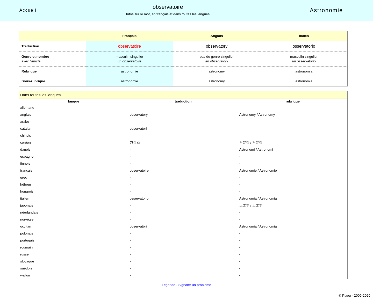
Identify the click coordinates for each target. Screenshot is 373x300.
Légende (168, 285)
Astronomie (326, 10)
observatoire (168, 7)
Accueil (28, 10)
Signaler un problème (194, 285)
